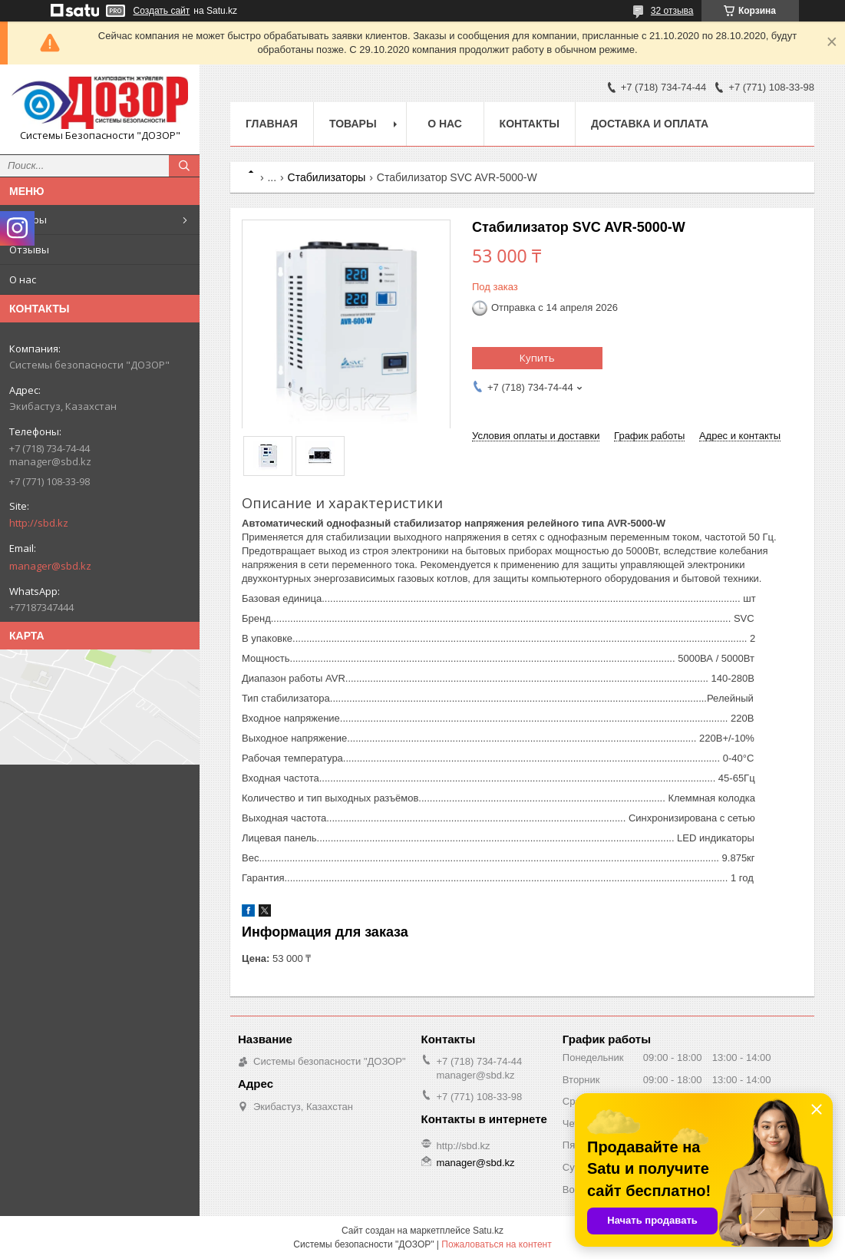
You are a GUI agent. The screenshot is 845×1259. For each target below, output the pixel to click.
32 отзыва (672, 10)
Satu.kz (488, 1230)
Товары (28, 219)
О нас (22, 279)
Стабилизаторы (327, 177)
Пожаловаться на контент (496, 1244)
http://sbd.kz (38, 523)
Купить (537, 358)
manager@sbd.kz (50, 566)
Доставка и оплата (649, 123)
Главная (272, 123)
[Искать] (184, 165)
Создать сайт (162, 10)
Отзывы (29, 249)
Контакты (529, 123)
